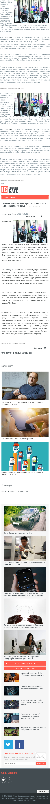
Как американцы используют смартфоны (17, 439)
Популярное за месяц (25, 668)
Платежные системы (13, 353)
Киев (30, 353)
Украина (25, 353)
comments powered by (14, 492)
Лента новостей (34, 206)
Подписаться (41, 763)
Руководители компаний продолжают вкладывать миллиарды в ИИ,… (30, 716)
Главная (4, 209)
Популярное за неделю (25, 664)
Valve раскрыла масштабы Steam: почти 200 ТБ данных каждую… (32, 702)
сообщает (8, 37)
